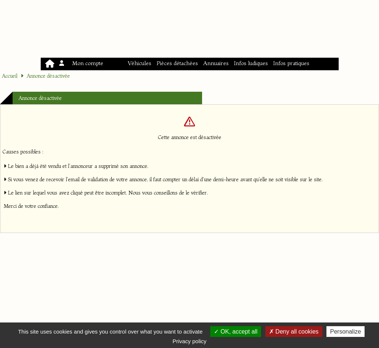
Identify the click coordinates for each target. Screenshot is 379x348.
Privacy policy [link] (189, 341)
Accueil (9, 75)
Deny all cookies (294, 331)
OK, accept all (235, 331)
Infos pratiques (291, 63)
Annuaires (216, 63)
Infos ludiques (251, 63)
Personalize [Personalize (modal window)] (345, 331)
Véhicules (139, 63)
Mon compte (81, 63)
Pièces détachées (177, 63)
